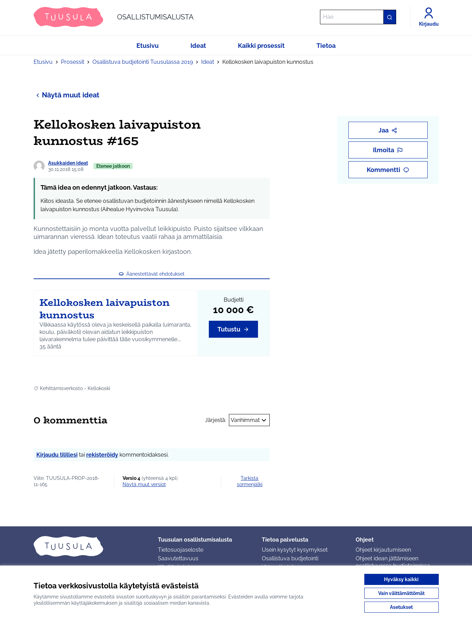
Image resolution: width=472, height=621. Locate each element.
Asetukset (401, 607)
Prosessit (72, 62)
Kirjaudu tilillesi (57, 454)
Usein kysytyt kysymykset (295, 549)
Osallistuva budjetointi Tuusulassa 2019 (142, 62)
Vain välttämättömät (401, 593)
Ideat (207, 62)
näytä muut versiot (144, 484)
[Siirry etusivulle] (114, 17)
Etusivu (43, 62)
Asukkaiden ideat (68, 163)
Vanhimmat (249, 420)
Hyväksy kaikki (401, 579)
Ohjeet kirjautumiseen (383, 549)
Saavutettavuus (178, 558)
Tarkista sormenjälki (249, 481)
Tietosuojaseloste (180, 549)
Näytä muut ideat (66, 94)
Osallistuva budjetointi (290, 558)
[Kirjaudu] (429, 17)
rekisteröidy (102, 454)
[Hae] (358, 17)
